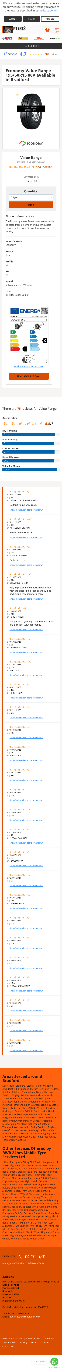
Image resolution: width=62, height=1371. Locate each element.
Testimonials (9, 1342)
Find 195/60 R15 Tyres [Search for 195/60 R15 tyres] (29, 376)
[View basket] (47, 29)
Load (8, 291)
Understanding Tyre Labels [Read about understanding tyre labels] (28, 366)
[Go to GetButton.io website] (54, 1368)
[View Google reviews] (31, 54)
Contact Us (8, 1346)
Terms (34, 1342)
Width (9, 251)
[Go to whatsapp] (54, 1362)
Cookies (45, 1342)
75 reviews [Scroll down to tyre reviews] (47, 166)
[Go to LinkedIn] (42, 1256)
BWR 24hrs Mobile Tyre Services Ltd (21, 1338)
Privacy (23, 1342)
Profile (9, 261)
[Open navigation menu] (57, 29)
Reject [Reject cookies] (31, 18)
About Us (49, 1338)
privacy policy (48, 10)
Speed (9, 281)
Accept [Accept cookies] (13, 18)
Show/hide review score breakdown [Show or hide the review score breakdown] (26, 509)
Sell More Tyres (36, 1263)
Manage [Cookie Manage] (50, 18)
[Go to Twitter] (27, 1256)
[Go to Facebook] (21, 1256)
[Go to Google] (34, 1256)
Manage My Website (13, 1263)
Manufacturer (14, 241)
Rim (8, 271)
